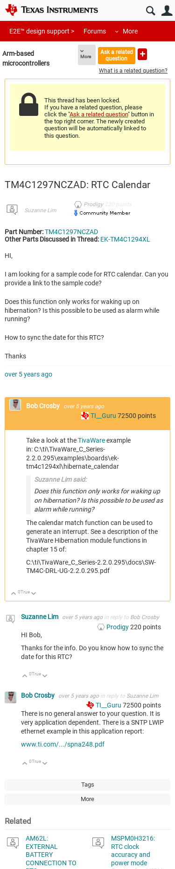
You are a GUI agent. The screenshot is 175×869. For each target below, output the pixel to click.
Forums (95, 31)
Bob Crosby (43, 406)
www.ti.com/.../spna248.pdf (63, 744)
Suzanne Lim (40, 210)
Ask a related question (116, 55)
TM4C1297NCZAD (71, 232)
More (130, 31)
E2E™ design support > (41, 31)
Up (14, 594)
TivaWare (92, 440)
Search (150, 11)
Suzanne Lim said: (60, 479)
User (167, 11)
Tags (87, 784)
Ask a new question (142, 54)
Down (34, 594)
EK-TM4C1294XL (125, 239)
